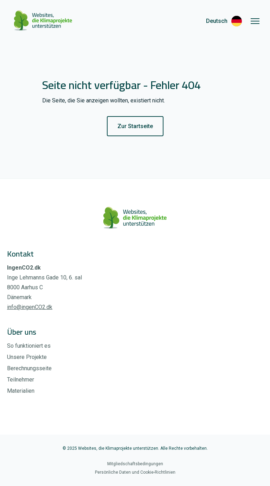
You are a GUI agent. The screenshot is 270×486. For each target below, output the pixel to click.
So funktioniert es (29, 345)
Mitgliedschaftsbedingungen (135, 463)
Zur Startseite (135, 126)
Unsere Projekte (27, 357)
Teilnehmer (20, 379)
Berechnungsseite (29, 368)
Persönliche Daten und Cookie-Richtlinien (135, 472)
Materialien (20, 390)
